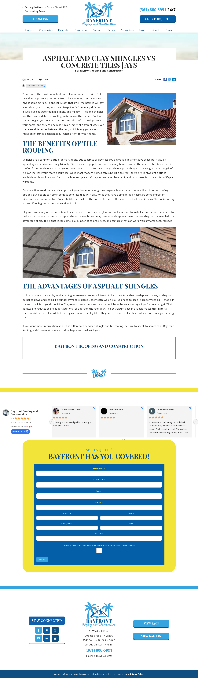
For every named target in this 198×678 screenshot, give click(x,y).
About (155, 30)
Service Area (127, 30)
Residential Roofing (36, 85)
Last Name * (99, 480)
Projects (143, 30)
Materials (63, 30)
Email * (99, 491)
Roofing (29, 30)
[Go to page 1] (124, 439)
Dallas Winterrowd (73, 409)
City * (131, 514)
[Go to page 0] (122, 439)
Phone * (99, 502)
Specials (97, 30)
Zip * (131, 524)
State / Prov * (67, 524)
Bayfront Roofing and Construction (24, 412)
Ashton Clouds (119, 409)
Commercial (45, 30)
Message (99, 534)
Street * (67, 514)
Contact (170, 30)
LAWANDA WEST (168, 409)
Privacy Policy (136, 674)
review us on (20, 431)
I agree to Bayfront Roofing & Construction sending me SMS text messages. (99, 546)
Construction (81, 30)
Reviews (112, 30)
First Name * (99, 468)
